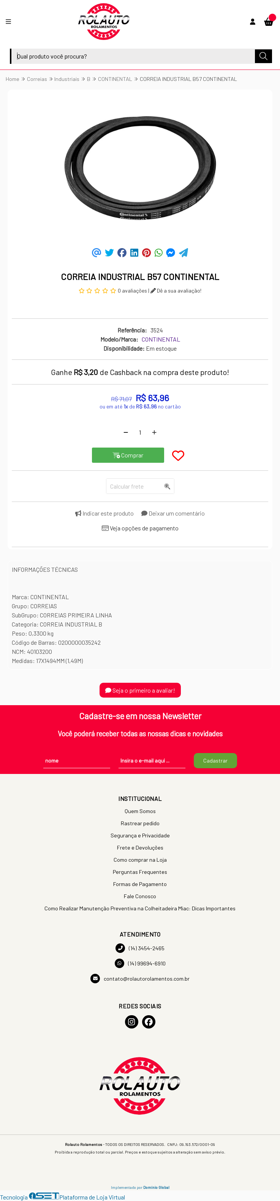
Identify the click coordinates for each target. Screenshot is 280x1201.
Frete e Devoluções (140, 847)
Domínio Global (156, 1187)
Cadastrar (215, 760)
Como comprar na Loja (140, 859)
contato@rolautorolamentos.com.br (140, 978)
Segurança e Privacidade (140, 835)
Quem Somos (140, 811)
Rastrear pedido (140, 823)
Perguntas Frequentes (140, 872)
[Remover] (125, 432)
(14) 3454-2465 (140, 948)
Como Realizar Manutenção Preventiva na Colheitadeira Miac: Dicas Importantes (140, 908)
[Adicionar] (154, 432)
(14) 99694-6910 (140, 963)
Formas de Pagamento (140, 884)
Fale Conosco (140, 896)
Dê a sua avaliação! (175, 290)
